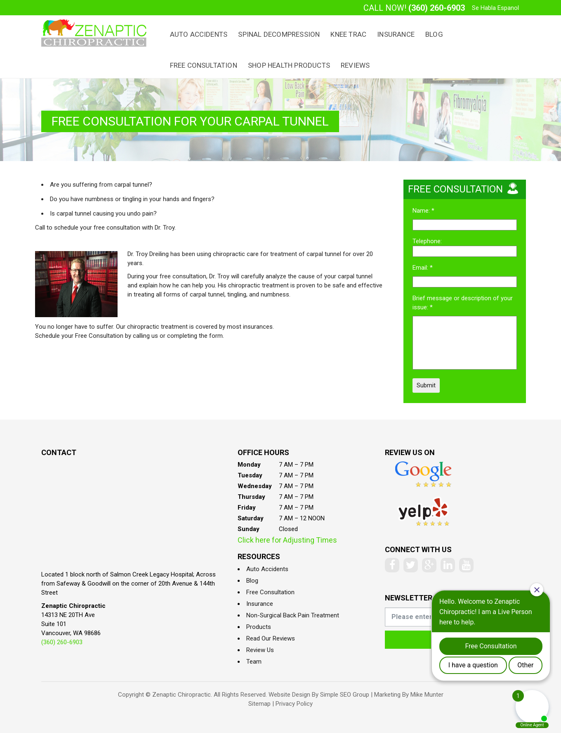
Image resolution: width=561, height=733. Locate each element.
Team (254, 661)
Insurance (396, 34)
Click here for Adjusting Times (287, 540)
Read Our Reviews (270, 638)
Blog (434, 34)
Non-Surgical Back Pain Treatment (292, 615)
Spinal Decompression (279, 34)
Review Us (260, 650)
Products (258, 627)
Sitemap (259, 703)
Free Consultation (203, 65)
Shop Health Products (289, 65)
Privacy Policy (294, 703)
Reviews (355, 65)
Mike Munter (426, 694)
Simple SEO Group (344, 694)
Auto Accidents (199, 34)
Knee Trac (348, 34)
